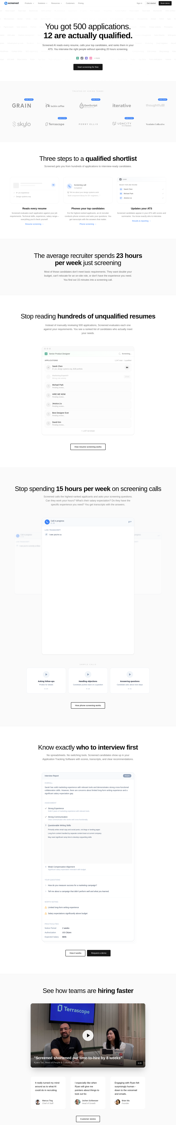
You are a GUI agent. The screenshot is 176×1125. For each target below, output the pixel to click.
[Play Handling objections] (88, 681)
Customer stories (88, 1097)
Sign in (139, 3)
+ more (97, 58)
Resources (56, 3)
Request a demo (98, 931)
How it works (75, 931)
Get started (151, 3)
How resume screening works (88, 447)
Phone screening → (88, 224)
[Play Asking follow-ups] (46, 681)
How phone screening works (88, 705)
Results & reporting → (141, 221)
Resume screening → (34, 224)
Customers (70, 3)
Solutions (43, 3)
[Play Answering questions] (130, 681)
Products (29, 3)
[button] (88, 1013)
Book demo (165, 3)
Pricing (81, 3)
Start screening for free (88, 67)
